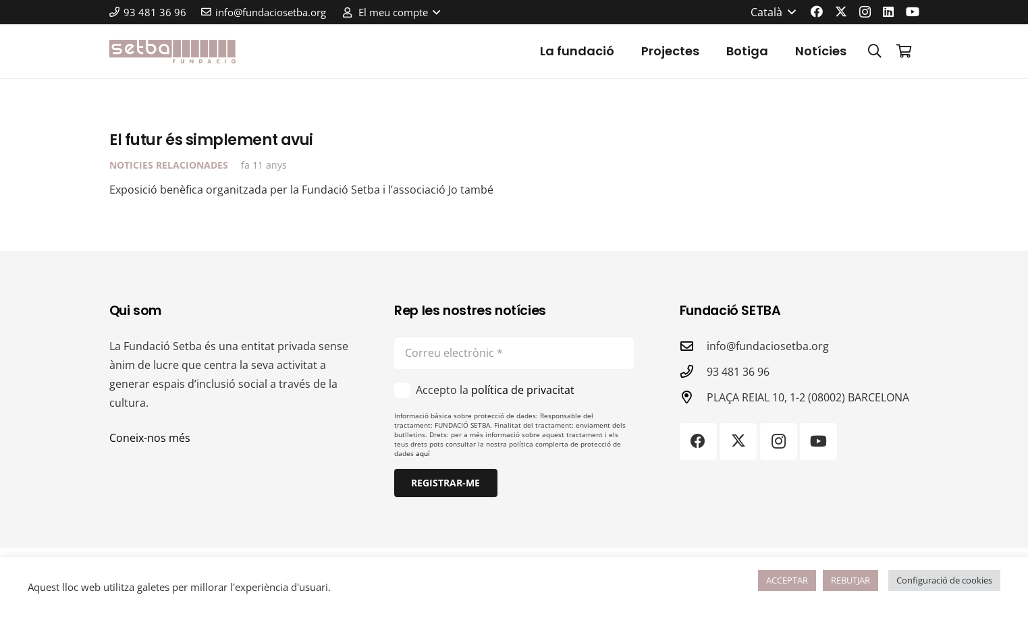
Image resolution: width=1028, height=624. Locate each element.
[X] (841, 11)
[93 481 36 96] (693, 371)
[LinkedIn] (888, 11)
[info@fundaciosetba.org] (693, 345)
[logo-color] (172, 51)
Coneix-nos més (149, 437)
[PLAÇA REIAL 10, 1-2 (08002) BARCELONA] (693, 397)
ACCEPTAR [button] (787, 580)
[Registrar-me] (445, 483)
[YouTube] (912, 11)
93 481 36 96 (738, 371)
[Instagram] (865, 12)
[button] (390, 12)
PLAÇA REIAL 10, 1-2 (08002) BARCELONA (808, 397)
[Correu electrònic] (514, 353)
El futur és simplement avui (211, 139)
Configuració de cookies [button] (944, 580)
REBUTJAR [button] (850, 580)
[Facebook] (817, 11)
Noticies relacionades (168, 165)
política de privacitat (522, 389)
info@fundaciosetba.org (768, 346)
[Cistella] (904, 51)
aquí (423, 453)
